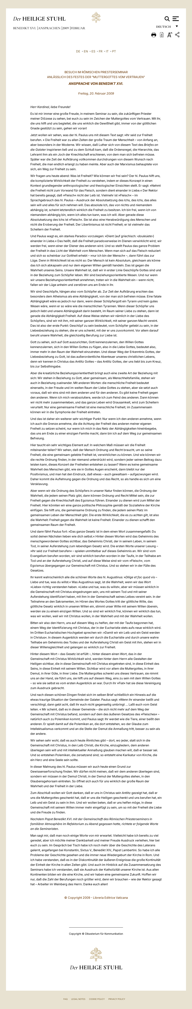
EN (86, 51)
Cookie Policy (97, 999)
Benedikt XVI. (25, 28)
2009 (66, 28)
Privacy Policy (116, 999)
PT (114, 51)
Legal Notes (78, 999)
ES (93, 51)
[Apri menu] (175, 19)
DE (78, 51)
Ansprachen (49, 28)
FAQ (65, 999)
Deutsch (164, 28)
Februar (78, 28)
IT (107, 51)
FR (100, 51)
